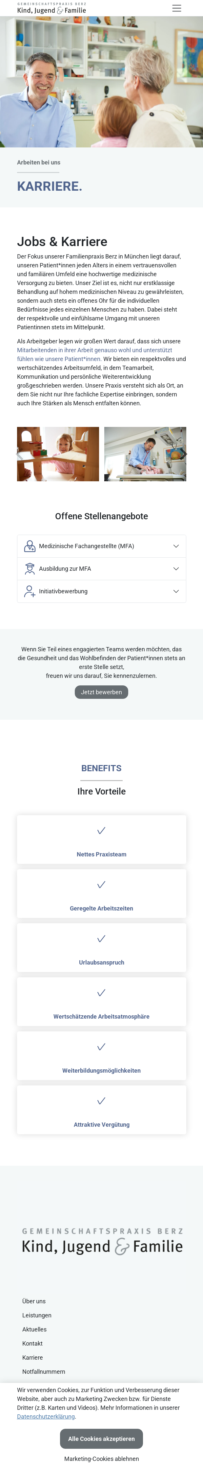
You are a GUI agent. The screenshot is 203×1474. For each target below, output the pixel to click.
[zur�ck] (20, 454)
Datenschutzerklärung (46, 1416)
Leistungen (36, 1315)
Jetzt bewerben (101, 692)
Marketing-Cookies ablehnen (101, 1458)
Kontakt (32, 1343)
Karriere (32, 1357)
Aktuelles (34, 1329)
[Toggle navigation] (176, 8)
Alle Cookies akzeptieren (101, 1438)
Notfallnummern (43, 1371)
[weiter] (182, 454)
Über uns (34, 1301)
